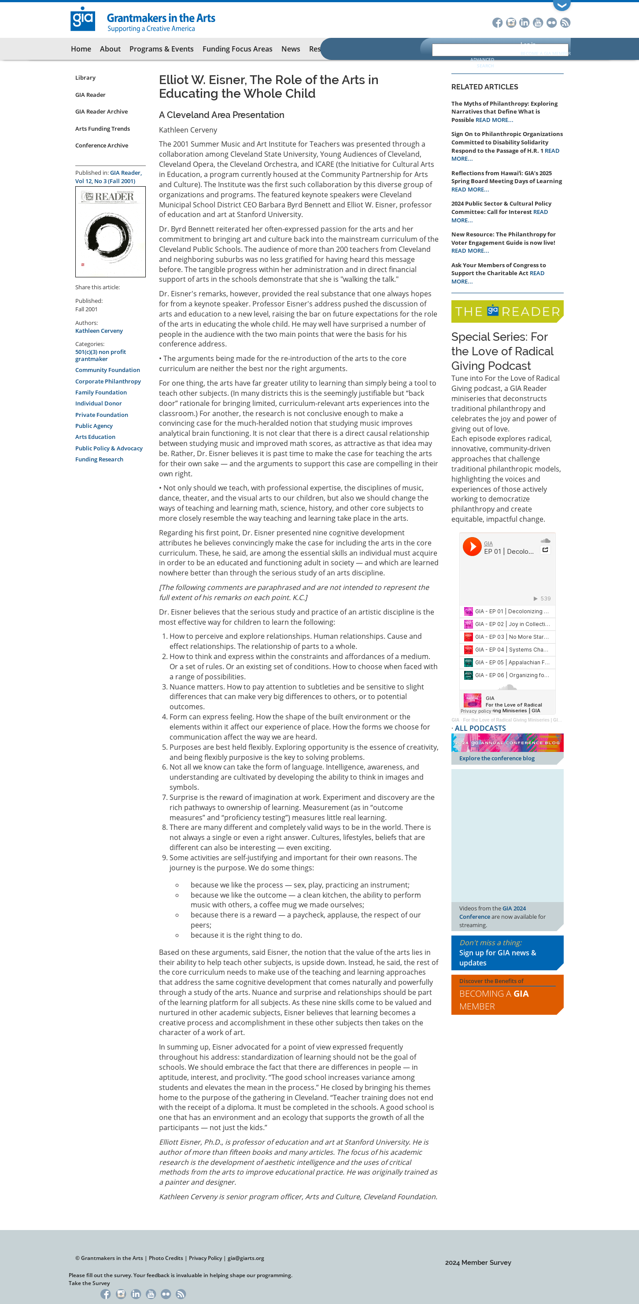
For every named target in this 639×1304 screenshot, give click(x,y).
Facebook (497, 21)
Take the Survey (89, 1283)
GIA (455, 720)
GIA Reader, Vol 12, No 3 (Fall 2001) (108, 177)
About (110, 49)
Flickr (552, 21)
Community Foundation (107, 370)
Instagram (511, 21)
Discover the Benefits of (507, 995)
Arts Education (95, 437)
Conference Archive (101, 145)
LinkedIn (524, 21)
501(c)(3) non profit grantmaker (100, 355)
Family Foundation (101, 392)
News (290, 49)
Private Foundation (101, 415)
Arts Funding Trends (102, 129)
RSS (565, 21)
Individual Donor (98, 403)
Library (85, 77)
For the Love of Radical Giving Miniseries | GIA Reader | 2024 (527, 720)
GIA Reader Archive (101, 111)
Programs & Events (161, 49)
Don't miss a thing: (507, 953)
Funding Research (99, 459)
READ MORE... (494, 120)
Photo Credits (166, 1258)
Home (81, 49)
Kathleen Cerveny (99, 331)
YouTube (538, 21)
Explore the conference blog (497, 758)
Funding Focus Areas (238, 49)
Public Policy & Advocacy (109, 448)
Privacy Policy (205, 1258)
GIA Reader (90, 95)
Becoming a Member (494, 999)
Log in (528, 44)
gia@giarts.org (246, 1258)
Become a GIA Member (546, 53)
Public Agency (94, 426)
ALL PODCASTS (480, 728)
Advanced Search (482, 62)
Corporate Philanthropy (108, 381)
